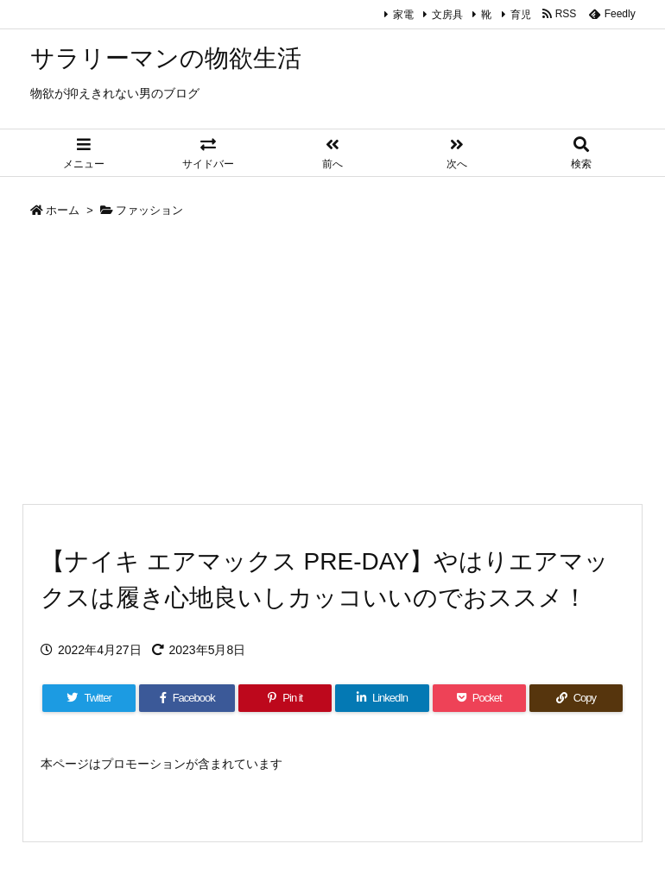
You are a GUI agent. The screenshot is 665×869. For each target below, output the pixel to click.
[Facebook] (187, 698)
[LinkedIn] (381, 698)
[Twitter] (89, 698)
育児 (520, 15)
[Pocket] (479, 698)
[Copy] (576, 698)
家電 (403, 15)
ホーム (62, 210)
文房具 (447, 15)
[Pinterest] (285, 698)
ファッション (149, 210)
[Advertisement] (332, 365)
